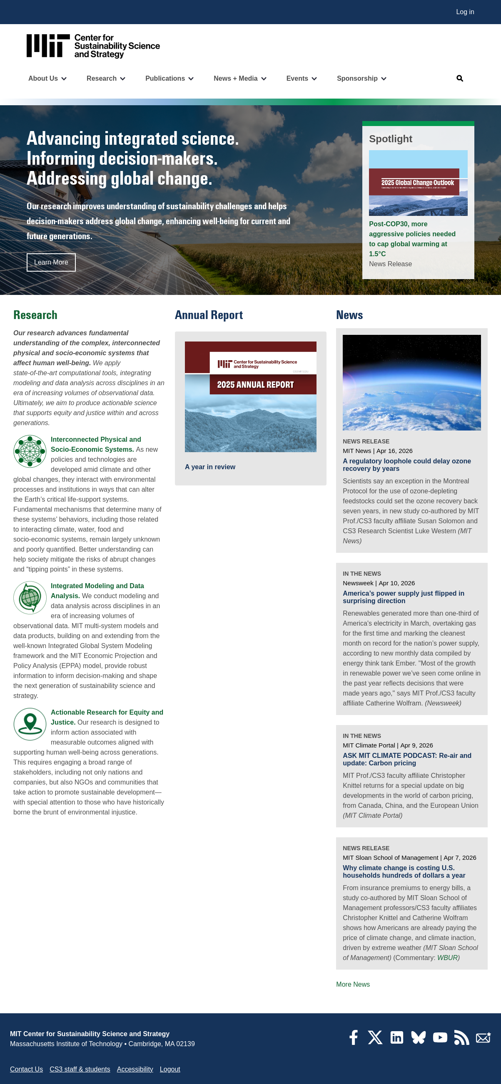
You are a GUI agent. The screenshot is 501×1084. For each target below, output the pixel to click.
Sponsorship (357, 78)
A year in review (210, 466)
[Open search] (460, 78)
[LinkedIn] (396, 1042)
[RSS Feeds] (461, 1042)
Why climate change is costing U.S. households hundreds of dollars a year (404, 871)
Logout (170, 1069)
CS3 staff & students (80, 1069)
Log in (465, 11)
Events (297, 78)
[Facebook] (353, 1042)
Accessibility (135, 1069)
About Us (43, 78)
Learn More (51, 262)
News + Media (235, 78)
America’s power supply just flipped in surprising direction (403, 597)
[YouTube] (440, 1042)
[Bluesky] (418, 1042)
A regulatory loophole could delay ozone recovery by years (407, 465)
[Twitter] (375, 1042)
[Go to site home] (93, 46)
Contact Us (26, 1069)
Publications (165, 78)
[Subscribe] (483, 1042)
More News (353, 984)
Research (102, 78)
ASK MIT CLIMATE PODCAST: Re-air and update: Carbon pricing (407, 759)
